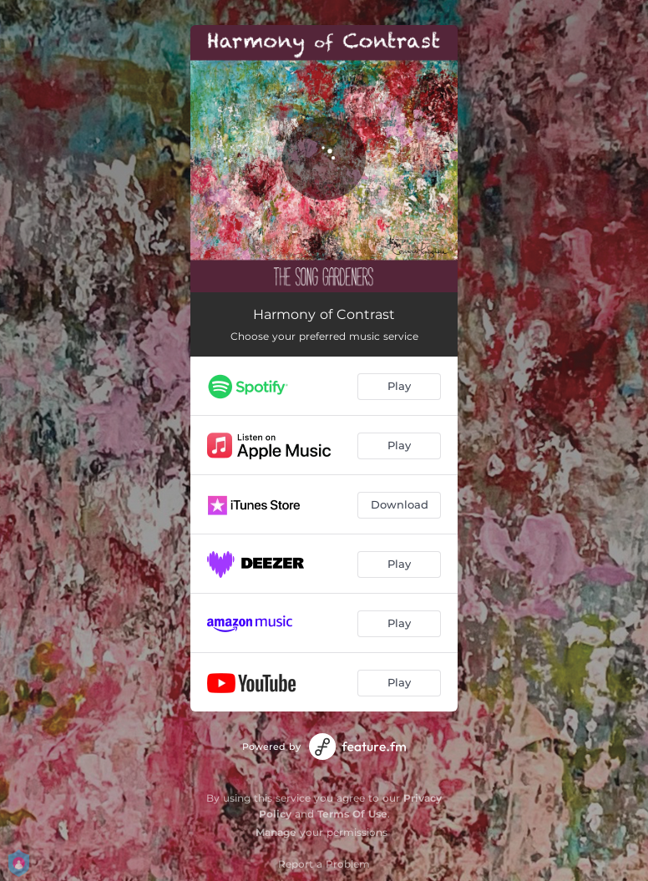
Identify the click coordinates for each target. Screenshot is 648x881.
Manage (276, 832)
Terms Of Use (352, 814)
